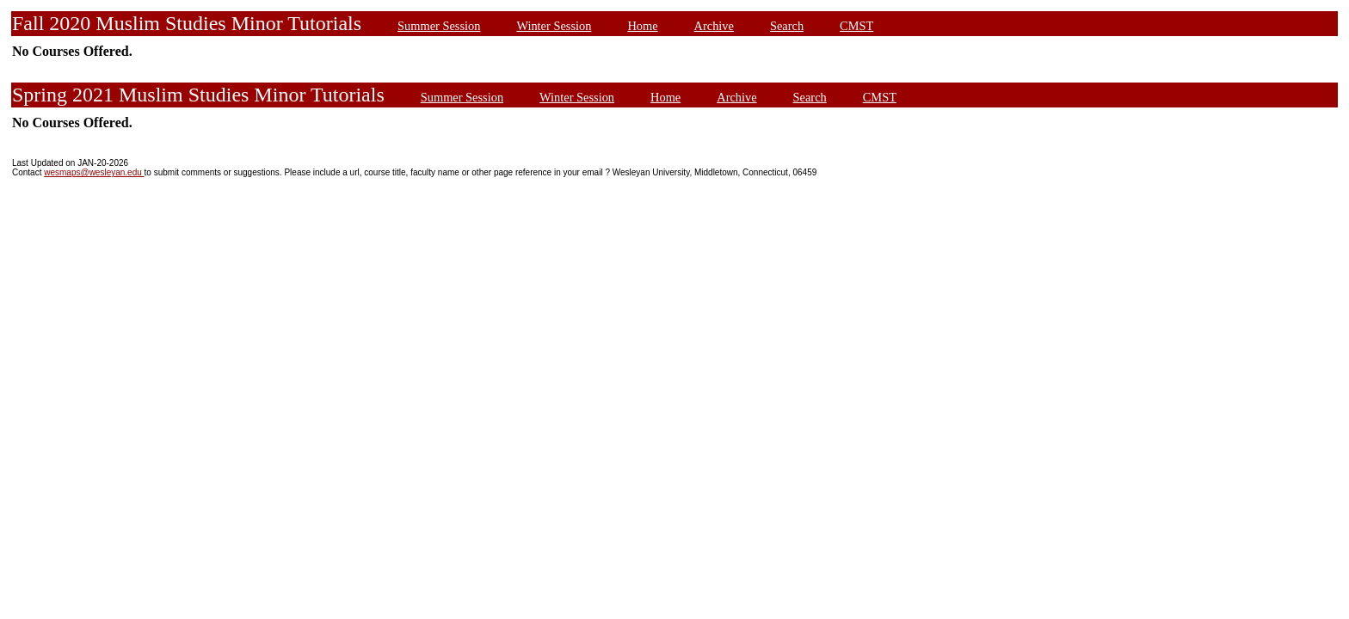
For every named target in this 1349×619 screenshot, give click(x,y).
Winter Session (553, 26)
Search (787, 26)
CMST (856, 26)
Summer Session (438, 26)
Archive (714, 26)
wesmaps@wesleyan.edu (94, 172)
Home (642, 26)
